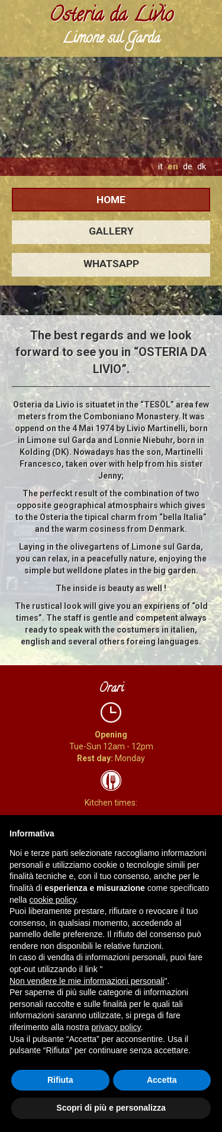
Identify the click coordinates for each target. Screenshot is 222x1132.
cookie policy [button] (52, 900)
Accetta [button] (162, 1080)
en (173, 166)
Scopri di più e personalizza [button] (110, 1107)
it (160, 166)
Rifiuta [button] (60, 1080)
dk (201, 166)
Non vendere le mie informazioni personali (86, 981)
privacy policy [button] (116, 1027)
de (187, 166)
